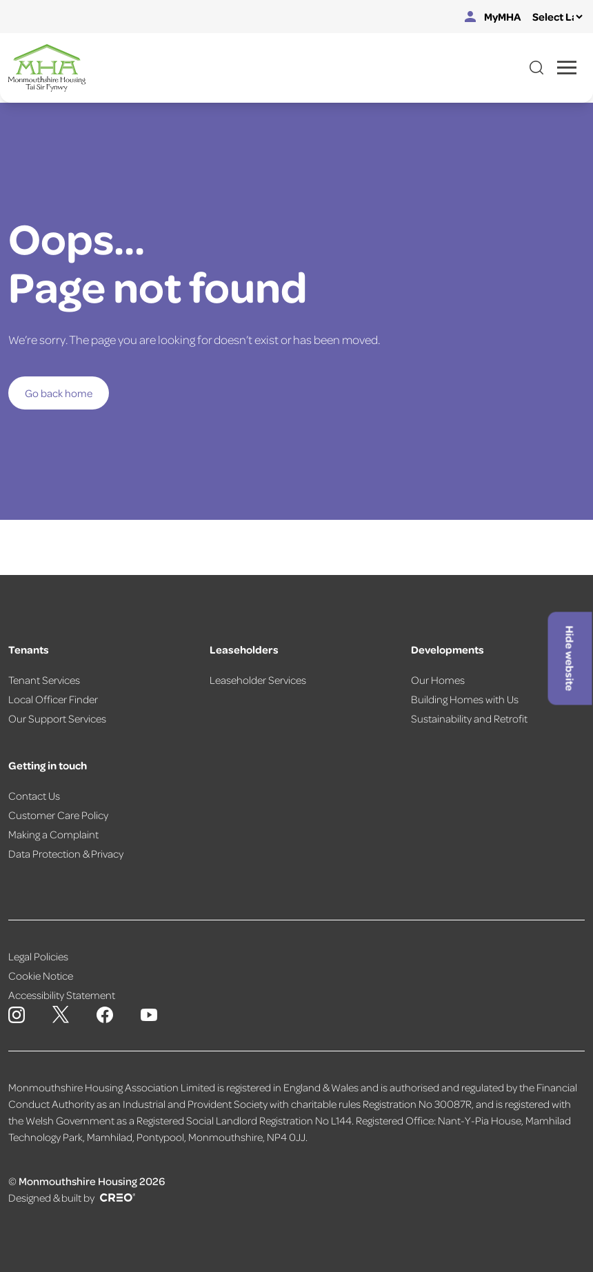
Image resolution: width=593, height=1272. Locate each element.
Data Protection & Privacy (65, 853)
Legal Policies (38, 956)
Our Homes (438, 680)
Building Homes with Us (465, 699)
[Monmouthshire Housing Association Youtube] (149, 1015)
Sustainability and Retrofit (469, 718)
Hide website (570, 658)
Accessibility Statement (61, 995)
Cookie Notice (40, 975)
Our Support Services (57, 718)
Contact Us (34, 795)
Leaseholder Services (258, 680)
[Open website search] (536, 67)
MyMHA (493, 16)
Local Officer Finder (53, 699)
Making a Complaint (53, 834)
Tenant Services (44, 680)
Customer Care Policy (58, 815)
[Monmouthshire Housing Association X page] (60, 1014)
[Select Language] (557, 16)
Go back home (58, 393)
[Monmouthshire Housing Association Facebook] (105, 1015)
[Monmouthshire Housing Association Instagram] (16, 1015)
